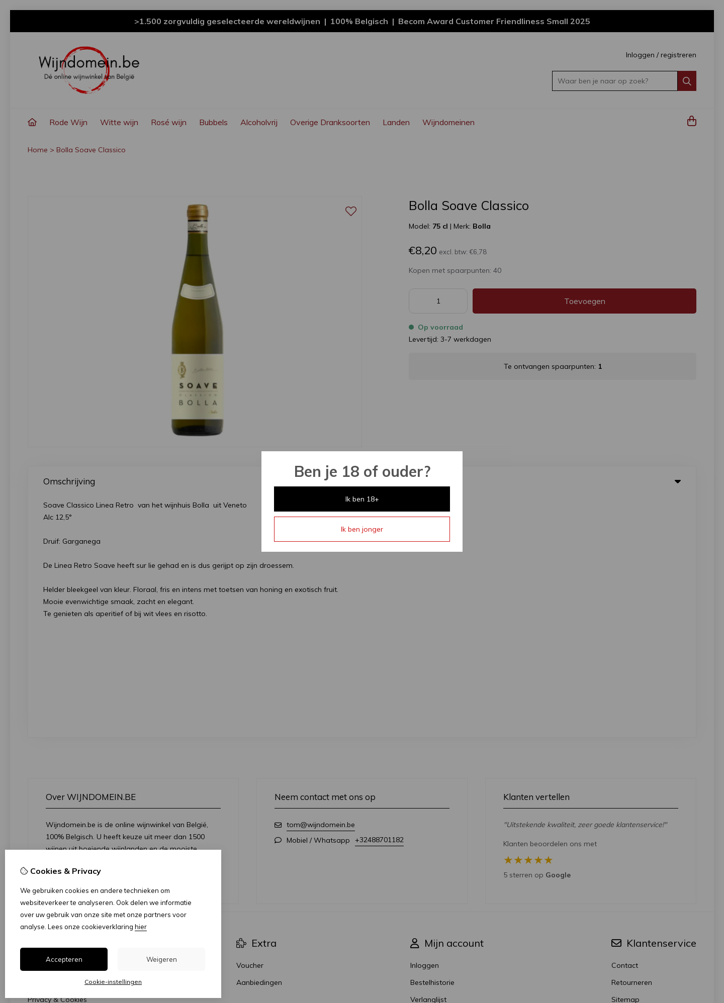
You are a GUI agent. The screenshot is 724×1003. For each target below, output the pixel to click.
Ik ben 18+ (362, 499)
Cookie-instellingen (113, 981)
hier (141, 927)
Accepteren (64, 959)
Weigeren (161, 959)
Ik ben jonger (362, 529)
